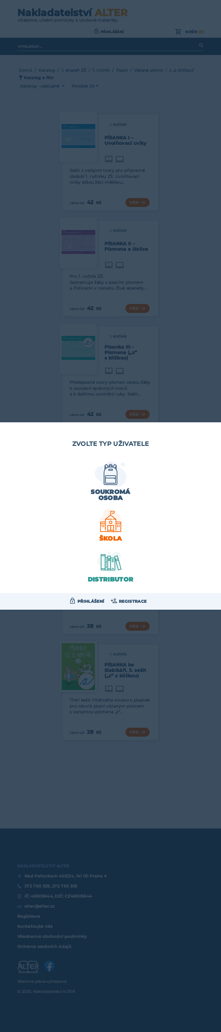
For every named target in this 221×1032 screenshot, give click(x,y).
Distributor (111, 579)
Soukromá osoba (110, 494)
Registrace (132, 601)
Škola (110, 538)
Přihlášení (90, 601)
